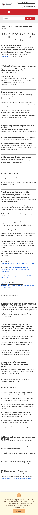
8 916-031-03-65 (29, 6)
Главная (3, 26)
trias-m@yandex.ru (11, 72)
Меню (7, 12)
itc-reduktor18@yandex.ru (26, 3)
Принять (19, 511)
